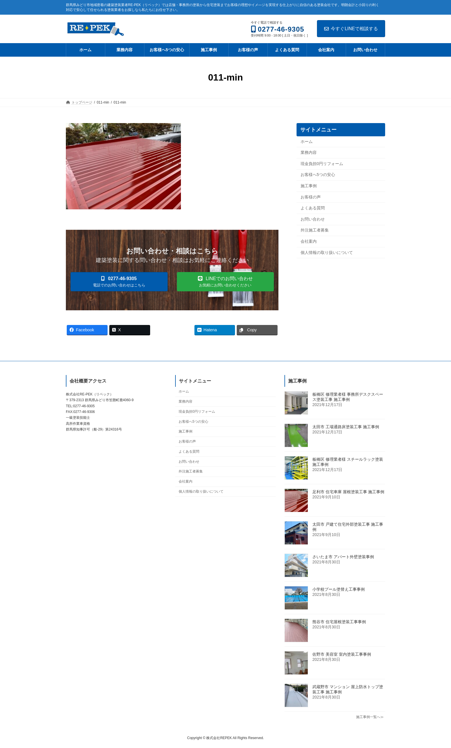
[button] (119, 281)
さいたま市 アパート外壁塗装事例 (343, 556)
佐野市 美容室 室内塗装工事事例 (341, 654)
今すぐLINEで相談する (351, 28)
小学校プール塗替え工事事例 (338, 589)
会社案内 (309, 241)
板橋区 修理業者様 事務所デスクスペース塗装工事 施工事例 (347, 397)
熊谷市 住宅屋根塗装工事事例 (339, 621)
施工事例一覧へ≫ (370, 717)
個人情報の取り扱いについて (327, 252)
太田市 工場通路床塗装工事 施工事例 (345, 426)
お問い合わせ (313, 219)
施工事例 (309, 185)
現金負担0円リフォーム (322, 163)
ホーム (307, 141)
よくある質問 (313, 208)
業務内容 (309, 152)
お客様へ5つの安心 (318, 175)
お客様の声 (311, 197)
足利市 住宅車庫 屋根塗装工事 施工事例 (348, 491)
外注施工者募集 (315, 230)
